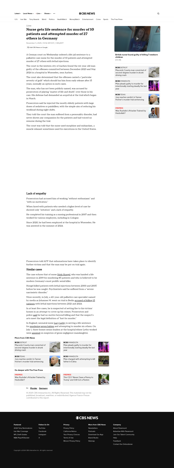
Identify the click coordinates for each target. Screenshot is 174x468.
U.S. (16, 19)
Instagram (42, 434)
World (44, 19)
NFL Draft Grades (20, 434)
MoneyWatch (75, 19)
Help (115, 438)
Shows (47, 13)
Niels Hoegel (63, 274)
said (35, 315)
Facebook (42, 431)
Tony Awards (34, 19)
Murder (33, 388)
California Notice (69, 431)
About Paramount (120, 428)
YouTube (42, 428)
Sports (105, 19)
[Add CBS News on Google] (37, 47)
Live (39, 13)
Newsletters (93, 428)
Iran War (23, 19)
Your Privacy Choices (71, 434)
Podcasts (91, 431)
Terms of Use (68, 438)
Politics (51, 19)
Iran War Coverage (21, 431)
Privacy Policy (68, 428)
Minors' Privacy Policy (71, 441)
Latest (18, 13)
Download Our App (95, 434)
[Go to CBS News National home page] (87, 13)
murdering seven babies (42, 326)
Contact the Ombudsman (123, 444)
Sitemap (91, 441)
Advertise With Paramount (123, 431)
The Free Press (116, 19)
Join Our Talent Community (123, 434)
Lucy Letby (59, 323)
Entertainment (87, 19)
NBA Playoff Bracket (21, 438)
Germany (43, 388)
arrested (36, 333)
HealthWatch (62, 19)
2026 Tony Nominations (23, 428)
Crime (98, 19)
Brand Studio (93, 438)
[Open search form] (158, 14)
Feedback (117, 441)
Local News (28, 13)
